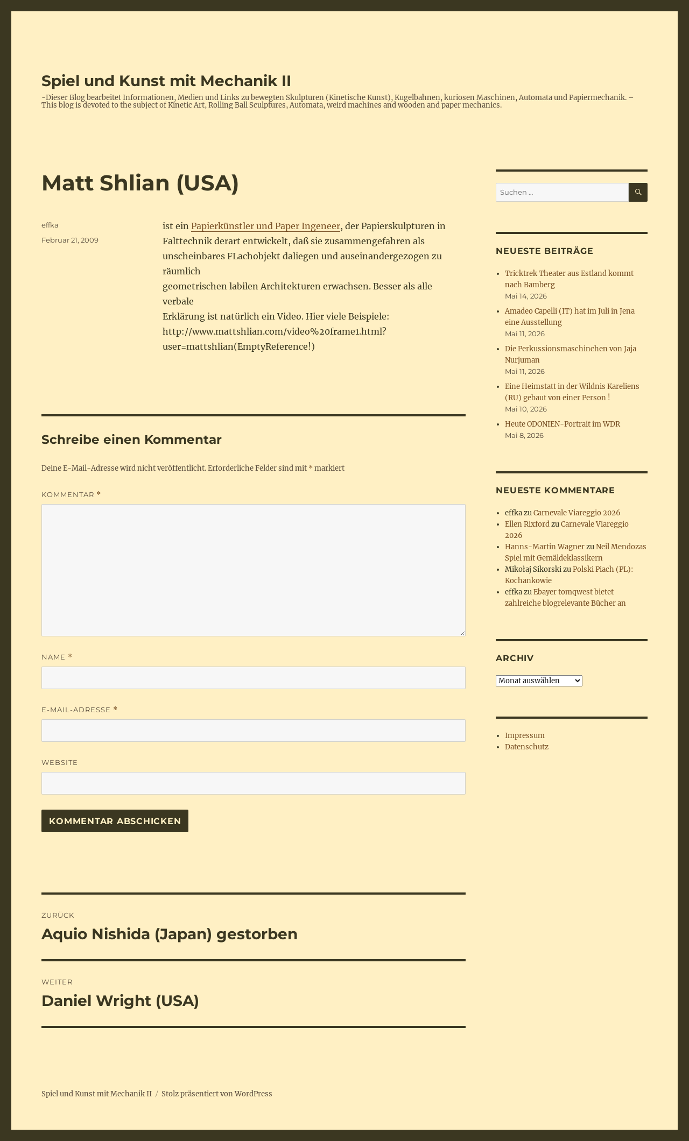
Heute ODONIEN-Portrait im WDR (562, 424)
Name (57, 657)
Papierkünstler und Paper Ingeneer (265, 226)
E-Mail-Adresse (79, 709)
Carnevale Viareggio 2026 (577, 513)
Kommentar (71, 494)
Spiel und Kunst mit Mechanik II (166, 81)
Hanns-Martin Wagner (545, 546)
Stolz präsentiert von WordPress (216, 1094)
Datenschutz (527, 747)
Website (59, 762)
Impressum (525, 735)
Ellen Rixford (527, 524)
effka (50, 225)
